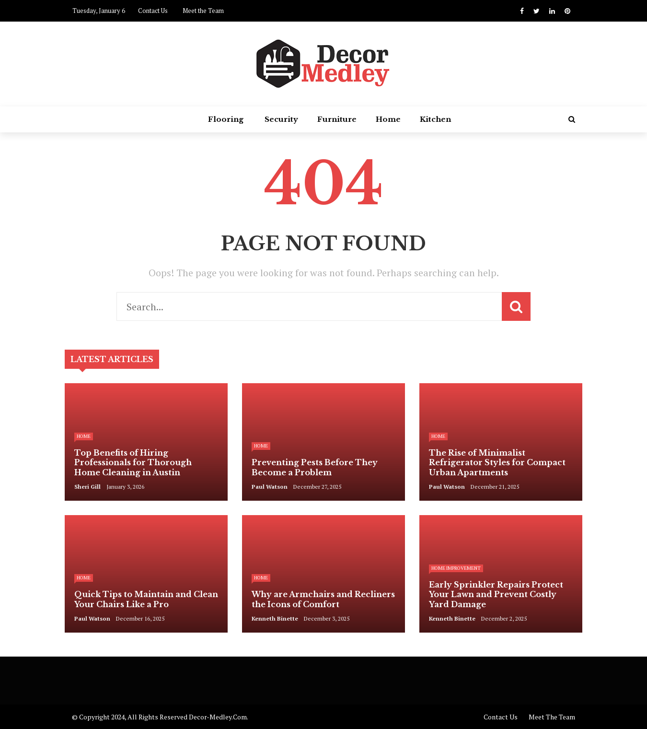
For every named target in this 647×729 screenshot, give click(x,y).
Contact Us (153, 10)
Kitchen (435, 119)
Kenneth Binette (275, 618)
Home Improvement (456, 568)
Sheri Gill (87, 486)
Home (388, 119)
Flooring (225, 119)
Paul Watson (270, 486)
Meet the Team (203, 10)
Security (281, 119)
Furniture (337, 119)
